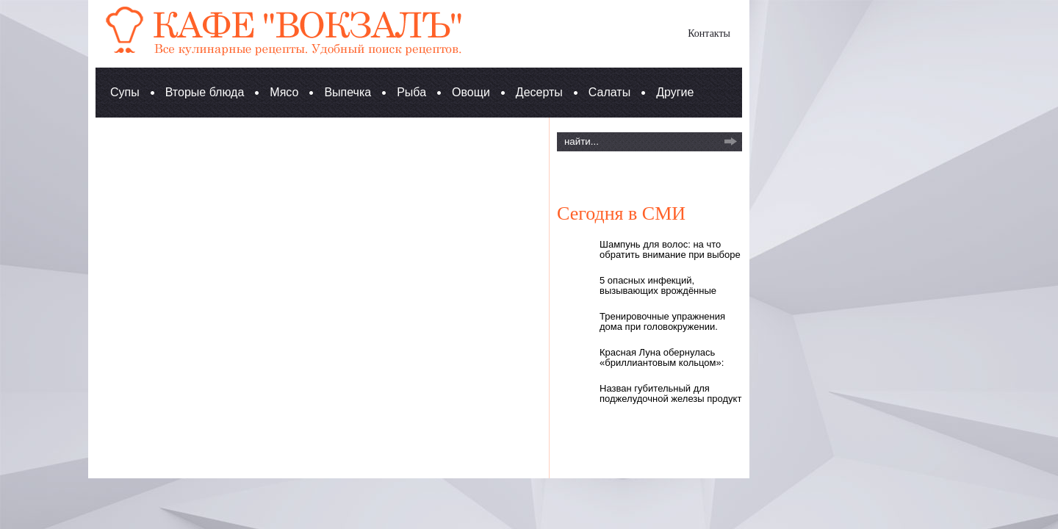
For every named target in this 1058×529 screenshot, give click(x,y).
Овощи (471, 92)
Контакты (709, 33)
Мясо (284, 92)
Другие (675, 92)
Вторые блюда (205, 92)
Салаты (609, 92)
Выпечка (347, 92)
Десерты (539, 92)
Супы (125, 92)
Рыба (411, 92)
